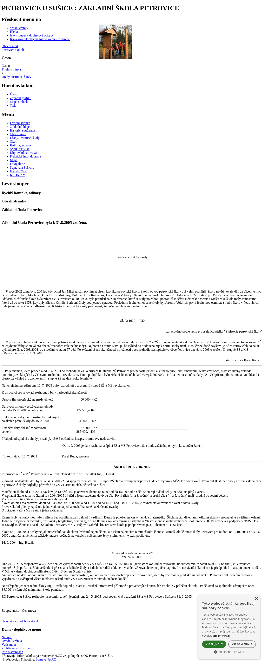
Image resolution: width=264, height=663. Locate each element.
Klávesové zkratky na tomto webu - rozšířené (40, 39)
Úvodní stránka (12, 641)
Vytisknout (9, 644)
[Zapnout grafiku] (20, 98)
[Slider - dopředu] (133, 41)
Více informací (221, 635)
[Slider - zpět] (97, 41)
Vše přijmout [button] (214, 644)
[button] (229, 652)
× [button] (256, 598)
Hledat (14, 31)
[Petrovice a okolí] (132, 50)
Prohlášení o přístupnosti (18, 648)
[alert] (229, 627)
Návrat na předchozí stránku (21, 621)
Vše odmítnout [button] (242, 644)
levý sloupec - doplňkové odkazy (32, 35)
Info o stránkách (12, 652)
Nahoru (7, 637)
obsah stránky (19, 28)
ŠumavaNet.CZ (46, 659)
